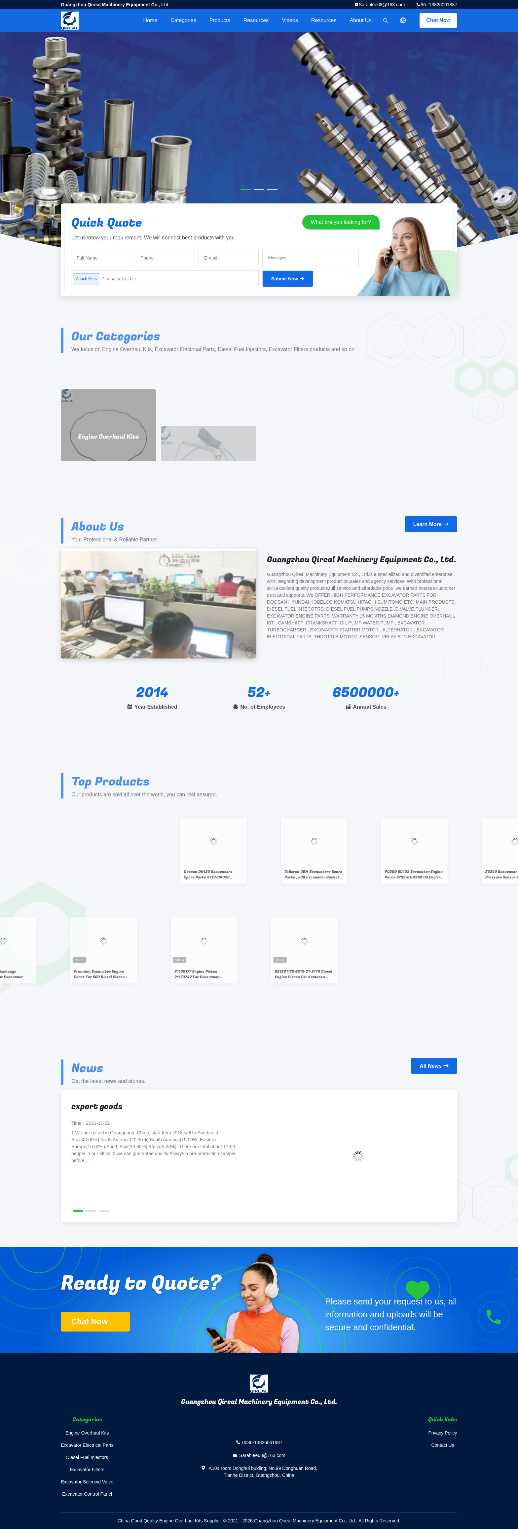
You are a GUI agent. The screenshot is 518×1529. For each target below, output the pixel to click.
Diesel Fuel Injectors (87, 1457)
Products (219, 20)
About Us (360, 20)
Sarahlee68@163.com (382, 4)
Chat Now (438, 20)
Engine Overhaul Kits (87, 1433)
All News (431, 1066)
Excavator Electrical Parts (87, 1445)
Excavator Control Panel (87, 1494)
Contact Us (442, 1445)
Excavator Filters (87, 1469)
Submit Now (284, 278)
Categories (183, 20)
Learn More (427, 524)
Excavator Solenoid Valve (87, 1481)
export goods (97, 1106)
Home (150, 20)
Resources (256, 20)
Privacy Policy (442, 1433)
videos (290, 20)
